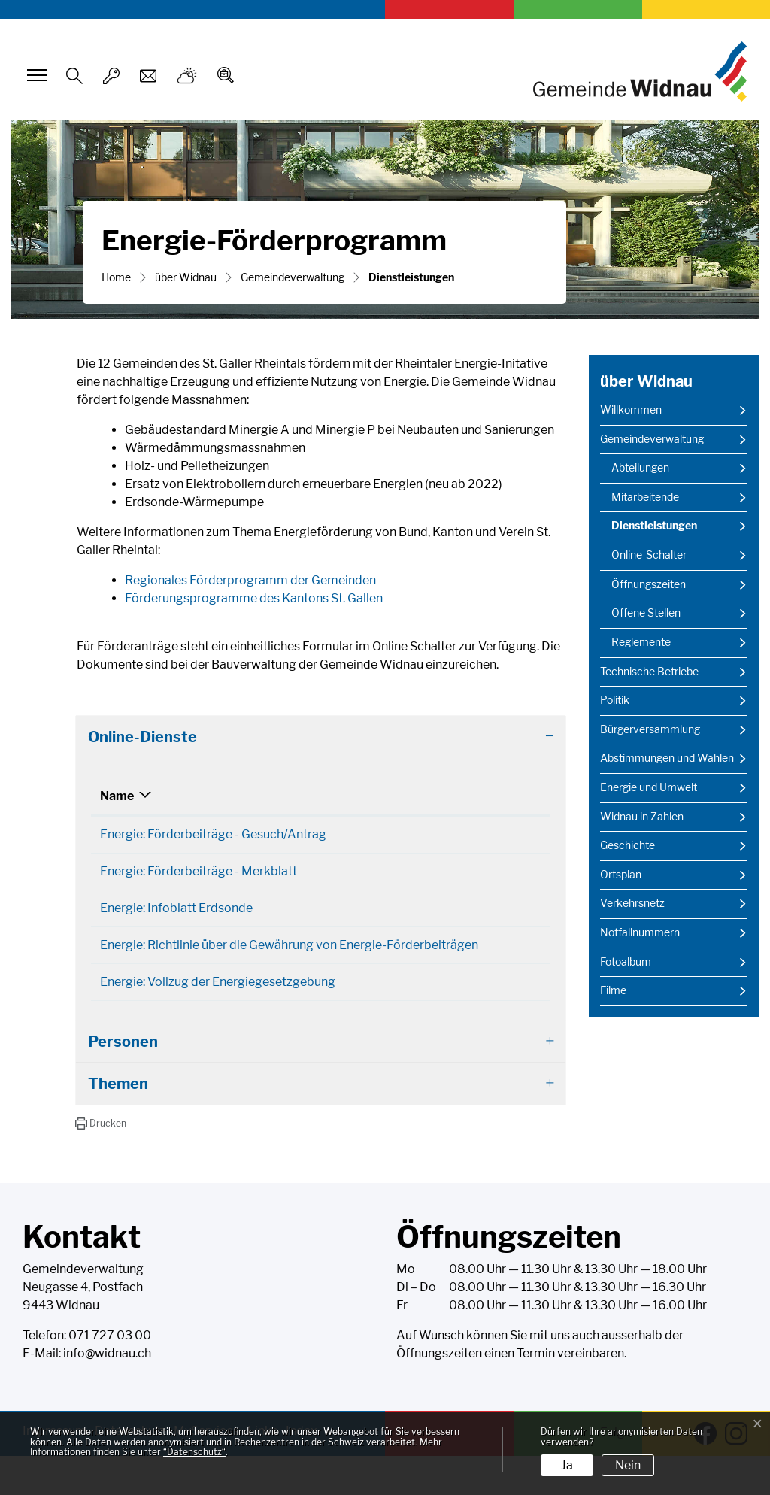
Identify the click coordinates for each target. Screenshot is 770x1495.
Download (510, 836)
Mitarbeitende (645, 497)
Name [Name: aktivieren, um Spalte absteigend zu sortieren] (117, 796)
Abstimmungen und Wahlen (667, 758)
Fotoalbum (625, 962)
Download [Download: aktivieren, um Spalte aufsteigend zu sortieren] (498, 796)
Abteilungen (640, 468)
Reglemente (641, 642)
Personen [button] (123, 1081)
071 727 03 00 (109, 1374)
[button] (100, 1163)
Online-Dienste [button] (142, 737)
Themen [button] (118, 1123)
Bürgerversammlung (650, 729)
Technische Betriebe (649, 671)
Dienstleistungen (654, 530)
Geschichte (627, 845)
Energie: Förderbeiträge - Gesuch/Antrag (213, 834)
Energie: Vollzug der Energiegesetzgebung (217, 1015)
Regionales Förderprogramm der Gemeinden (250, 580)
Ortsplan (620, 874)
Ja (567, 1465)
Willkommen (631, 410)
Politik (614, 700)
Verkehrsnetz (632, 903)
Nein (628, 1465)
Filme (613, 990)
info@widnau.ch (107, 1392)
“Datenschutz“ (194, 1451)
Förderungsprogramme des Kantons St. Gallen (261, 598)
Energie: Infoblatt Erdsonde (176, 918)
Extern (511, 1017)
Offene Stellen (646, 613)
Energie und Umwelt (648, 787)
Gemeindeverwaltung (652, 439)
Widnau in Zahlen (642, 816)
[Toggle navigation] (35, 75)
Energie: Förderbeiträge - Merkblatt (198, 876)
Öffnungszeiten (648, 584)
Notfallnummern (640, 932)
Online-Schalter (649, 555)
